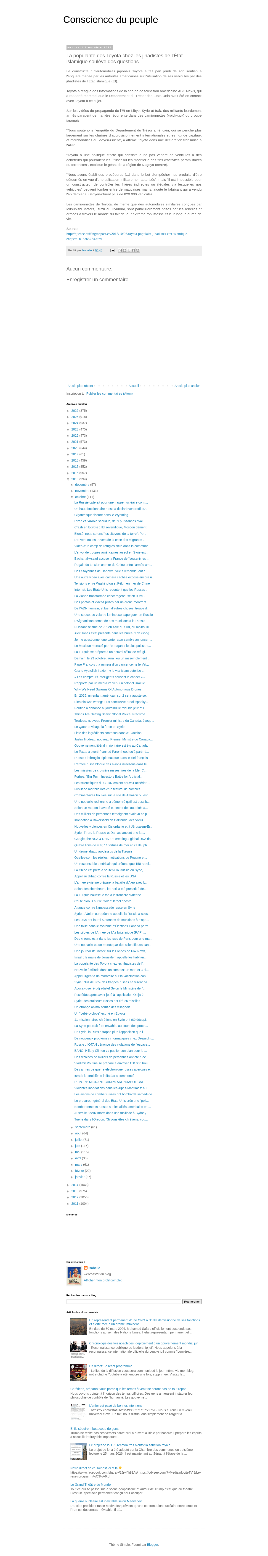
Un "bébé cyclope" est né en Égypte (99, 1013)
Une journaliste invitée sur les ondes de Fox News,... (111, 951)
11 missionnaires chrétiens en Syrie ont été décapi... (111, 1019)
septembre (83, 1127)
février (80, 1171)
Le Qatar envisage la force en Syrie (99, 727)
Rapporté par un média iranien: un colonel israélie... (111, 683)
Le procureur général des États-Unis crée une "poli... (111, 1100)
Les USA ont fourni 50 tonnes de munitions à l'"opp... (111, 920)
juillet (79, 1139)
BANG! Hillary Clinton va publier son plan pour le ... (110, 1050)
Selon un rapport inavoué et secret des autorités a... (111, 808)
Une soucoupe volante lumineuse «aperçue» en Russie (113, 615)
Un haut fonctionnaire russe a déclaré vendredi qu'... (111, 509)
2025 (75, 417)
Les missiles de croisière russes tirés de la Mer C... (110, 770)
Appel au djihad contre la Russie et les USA (105, 876)
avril (78, 1158)
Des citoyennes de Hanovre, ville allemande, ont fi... (111, 571)
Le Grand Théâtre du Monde (90, 1484)
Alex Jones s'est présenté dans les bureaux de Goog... (113, 633)
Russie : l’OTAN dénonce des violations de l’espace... (112, 1044)
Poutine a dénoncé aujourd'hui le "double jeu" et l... (110, 708)
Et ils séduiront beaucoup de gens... (95, 1428)
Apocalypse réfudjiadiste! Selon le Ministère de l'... (110, 988)
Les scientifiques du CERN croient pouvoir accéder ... (112, 783)
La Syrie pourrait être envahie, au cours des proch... (111, 1026)
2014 (75, 1185)
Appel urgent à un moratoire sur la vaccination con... (111, 976)
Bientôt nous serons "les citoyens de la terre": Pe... (110, 533)
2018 (75, 460)
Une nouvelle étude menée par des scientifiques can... (112, 945)
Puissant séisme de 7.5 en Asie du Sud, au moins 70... (113, 627)
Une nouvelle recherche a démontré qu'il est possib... (112, 801)
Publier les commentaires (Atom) (109, 393)
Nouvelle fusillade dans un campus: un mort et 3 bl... (111, 970)
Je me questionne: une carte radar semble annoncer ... (113, 639)
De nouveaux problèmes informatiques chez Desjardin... (114, 1038)
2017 (75, 466)
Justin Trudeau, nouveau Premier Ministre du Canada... (113, 739)
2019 (75, 454)
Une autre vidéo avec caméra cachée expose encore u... (114, 577)
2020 (75, 448)
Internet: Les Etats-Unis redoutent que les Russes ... (111, 589)
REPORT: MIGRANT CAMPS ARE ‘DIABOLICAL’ (109, 1082)
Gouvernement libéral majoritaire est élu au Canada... (112, 745)
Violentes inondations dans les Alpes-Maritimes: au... (111, 1088)
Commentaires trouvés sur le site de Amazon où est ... (112, 795)
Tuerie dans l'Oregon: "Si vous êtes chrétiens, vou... (111, 1119)
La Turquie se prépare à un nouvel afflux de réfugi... (110, 652)
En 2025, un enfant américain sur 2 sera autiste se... (111, 695)
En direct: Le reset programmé (111, 1366)
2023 (75, 429)
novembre (82, 491)
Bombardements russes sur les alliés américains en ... (112, 1107)
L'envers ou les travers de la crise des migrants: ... (110, 540)
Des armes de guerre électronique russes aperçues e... (113, 1069)
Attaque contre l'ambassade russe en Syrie (104, 907)
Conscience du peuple (110, 19)
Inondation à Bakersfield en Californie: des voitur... (110, 820)
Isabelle (94, 1268)
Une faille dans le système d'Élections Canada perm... (112, 926)
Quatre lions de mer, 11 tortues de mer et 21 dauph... (111, 845)
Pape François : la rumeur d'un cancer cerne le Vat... (111, 664)
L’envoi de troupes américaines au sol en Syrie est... (111, 552)
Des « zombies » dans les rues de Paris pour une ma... (113, 938)
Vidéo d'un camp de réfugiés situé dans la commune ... (113, 546)
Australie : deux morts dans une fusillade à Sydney (110, 1113)
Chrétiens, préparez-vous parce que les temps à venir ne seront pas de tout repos (128, 1389)
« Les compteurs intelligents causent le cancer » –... (111, 677)
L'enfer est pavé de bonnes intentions (115, 1405)
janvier (80, 1177)
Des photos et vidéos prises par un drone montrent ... (112, 602)
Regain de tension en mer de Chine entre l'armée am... (113, 565)
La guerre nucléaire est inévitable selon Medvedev (106, 1501)
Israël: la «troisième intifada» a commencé (104, 1076)
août (78, 1133)
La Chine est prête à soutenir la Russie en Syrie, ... (110, 870)
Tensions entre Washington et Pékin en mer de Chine (112, 583)
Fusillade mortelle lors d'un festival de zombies (107, 789)
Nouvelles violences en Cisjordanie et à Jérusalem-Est (112, 826)
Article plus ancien (188, 386)
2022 (75, 435)
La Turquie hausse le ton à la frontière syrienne (107, 895)
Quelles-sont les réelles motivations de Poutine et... (110, 857)
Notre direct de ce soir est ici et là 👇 (96, 1468)
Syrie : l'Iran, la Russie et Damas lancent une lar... (109, 832)
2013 (75, 1191)
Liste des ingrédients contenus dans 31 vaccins (107, 733)
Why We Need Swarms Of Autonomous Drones (107, 689)
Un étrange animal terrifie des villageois (102, 1007)
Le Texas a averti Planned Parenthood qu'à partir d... (111, 751)
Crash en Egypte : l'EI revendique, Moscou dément (110, 527)
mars (79, 1164)
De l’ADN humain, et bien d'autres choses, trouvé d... (111, 608)
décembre (82, 484)
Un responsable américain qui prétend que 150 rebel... (112, 864)
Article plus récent (80, 386)
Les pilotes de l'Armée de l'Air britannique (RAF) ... (110, 932)
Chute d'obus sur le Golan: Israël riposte (102, 901)
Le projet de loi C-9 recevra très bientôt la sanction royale (129, 1445)
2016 (75, 473)
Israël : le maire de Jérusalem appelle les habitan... (110, 957)
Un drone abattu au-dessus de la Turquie (103, 851)
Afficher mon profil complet (103, 1280)
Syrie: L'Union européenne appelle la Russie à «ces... (112, 914)
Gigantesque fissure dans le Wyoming (101, 515)
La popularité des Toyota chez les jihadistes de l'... (109, 963)
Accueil (134, 386)
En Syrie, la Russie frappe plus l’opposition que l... (109, 1032)
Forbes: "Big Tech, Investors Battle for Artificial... (108, 776)
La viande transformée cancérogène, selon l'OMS (109, 596)
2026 (75, 410)
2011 (75, 1203)
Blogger (152, 1544)
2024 (75, 423)
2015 (75, 479)
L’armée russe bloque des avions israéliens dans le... (111, 764)
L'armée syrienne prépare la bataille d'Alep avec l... (110, 882)
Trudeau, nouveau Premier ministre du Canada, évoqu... (114, 720)
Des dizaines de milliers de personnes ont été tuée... (111, 1057)
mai (78, 1152)
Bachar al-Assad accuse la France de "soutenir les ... (111, 558)
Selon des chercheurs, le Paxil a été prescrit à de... (110, 889)
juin (78, 1146)
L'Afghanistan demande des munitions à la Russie (109, 621)
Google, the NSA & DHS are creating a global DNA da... (113, 839)
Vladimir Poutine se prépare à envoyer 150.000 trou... (112, 1063)
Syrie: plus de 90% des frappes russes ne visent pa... (112, 982)
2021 (75, 441)
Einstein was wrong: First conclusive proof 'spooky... (111, 702)
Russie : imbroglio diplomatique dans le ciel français (111, 758)
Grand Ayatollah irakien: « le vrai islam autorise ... (109, 670)
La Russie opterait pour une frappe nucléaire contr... (111, 502)
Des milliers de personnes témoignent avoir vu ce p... (111, 814)
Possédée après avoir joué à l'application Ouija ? (108, 995)
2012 (75, 1197)
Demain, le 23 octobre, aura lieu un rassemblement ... (112, 658)
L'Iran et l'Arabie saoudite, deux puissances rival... (109, 521)
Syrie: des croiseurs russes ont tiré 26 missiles (107, 1001)
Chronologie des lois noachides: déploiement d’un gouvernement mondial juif (143, 1343)
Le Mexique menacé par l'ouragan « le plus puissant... (112, 646)
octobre (81, 497)
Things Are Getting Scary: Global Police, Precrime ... (111, 714)
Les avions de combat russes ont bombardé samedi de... (114, 1094)
